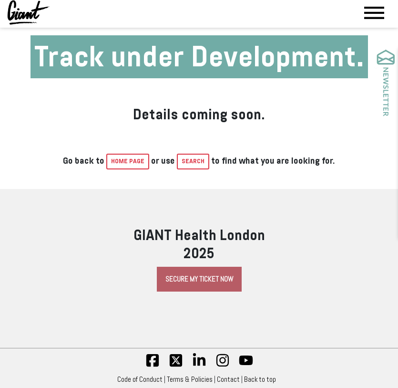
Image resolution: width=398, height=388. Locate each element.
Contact (228, 379)
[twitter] (176, 365)
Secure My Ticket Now (199, 279)
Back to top (262, 379)
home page (127, 161)
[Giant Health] (28, 12)
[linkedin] (199, 365)
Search (193, 161)
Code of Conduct (140, 379)
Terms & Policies (190, 379)
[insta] (223, 365)
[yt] (246, 365)
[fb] (152, 365)
